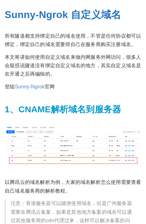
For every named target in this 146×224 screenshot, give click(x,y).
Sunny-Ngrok (30, 86)
